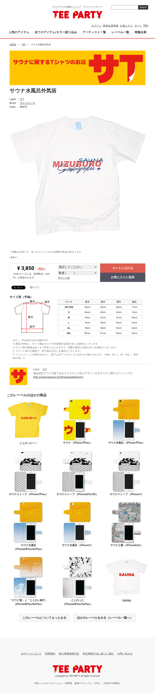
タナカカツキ (27, 102)
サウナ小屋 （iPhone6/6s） (126, 545)
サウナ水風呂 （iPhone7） (77, 545)
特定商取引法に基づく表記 (98, 653)
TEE (24, 44)
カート (138, 25)
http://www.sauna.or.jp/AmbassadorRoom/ (58, 376)
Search (143, 7)
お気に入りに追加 (122, 277)
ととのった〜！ (28, 443)
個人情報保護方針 (69, 653)
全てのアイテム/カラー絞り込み (56, 32)
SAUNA (126, 600)
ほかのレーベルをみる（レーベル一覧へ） (105, 617)
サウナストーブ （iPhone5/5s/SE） (77, 494)
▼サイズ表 (64, 278)
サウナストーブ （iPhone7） (126, 494)
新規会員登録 (110, 25)
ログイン (96, 25)
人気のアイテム (19, 32)
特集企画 (140, 32)
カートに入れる (122, 268)
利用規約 (50, 653)
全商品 (13, 44)
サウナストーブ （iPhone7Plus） (28, 494)
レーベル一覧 (120, 32)
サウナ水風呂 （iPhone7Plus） (126, 442)
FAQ (145, 25)
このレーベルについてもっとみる (44, 617)
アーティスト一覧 (94, 32)
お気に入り (126, 25)
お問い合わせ (125, 653)
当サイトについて (31, 653)
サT (22, 99)
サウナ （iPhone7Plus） (77, 442)
